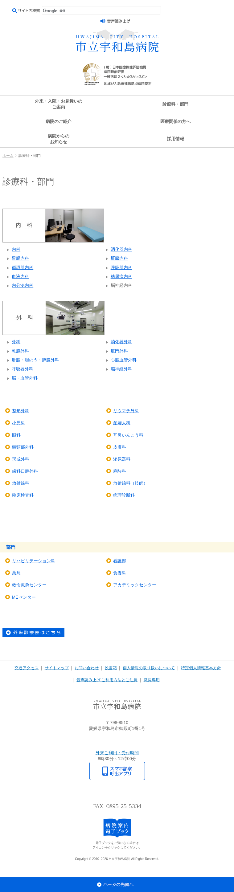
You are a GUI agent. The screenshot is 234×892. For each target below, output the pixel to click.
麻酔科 (119, 471)
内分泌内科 (22, 285)
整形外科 (20, 410)
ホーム (8, 155)
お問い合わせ (87, 668)
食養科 (119, 572)
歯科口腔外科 (25, 471)
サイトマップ (57, 668)
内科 (16, 249)
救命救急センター (29, 584)
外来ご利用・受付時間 (117, 752)
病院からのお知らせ (58, 138)
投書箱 (111, 668)
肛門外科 (119, 350)
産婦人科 (121, 422)
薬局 (16, 572)
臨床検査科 (23, 495)
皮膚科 (119, 447)
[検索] (102, 10)
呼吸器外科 (22, 368)
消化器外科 (121, 341)
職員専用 (152, 680)
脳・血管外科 (25, 378)
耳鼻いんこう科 (128, 435)
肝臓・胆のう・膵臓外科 (35, 359)
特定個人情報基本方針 (201, 668)
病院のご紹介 (59, 121)
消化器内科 (121, 249)
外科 (16, 341)
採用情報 (175, 138)
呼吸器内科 (121, 267)
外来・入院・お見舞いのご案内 (58, 104)
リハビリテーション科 (33, 560)
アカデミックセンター (134, 584)
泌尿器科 (121, 459)
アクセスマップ (117, 740)
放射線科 (20, 483)
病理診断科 (124, 495)
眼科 (16, 435)
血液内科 (20, 276)
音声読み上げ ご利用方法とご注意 (107, 680)
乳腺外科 (20, 350)
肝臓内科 (119, 258)
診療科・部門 (175, 104)
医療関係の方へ (175, 121)
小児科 (18, 422)
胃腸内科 (20, 258)
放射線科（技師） (130, 483)
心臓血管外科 (124, 359)
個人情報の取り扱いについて (149, 668)
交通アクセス (26, 668)
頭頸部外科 (23, 447)
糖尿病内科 (121, 276)
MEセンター (24, 597)
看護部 (119, 560)
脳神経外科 (121, 368)
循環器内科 (22, 267)
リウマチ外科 (126, 410)
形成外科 (20, 459)
